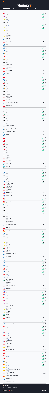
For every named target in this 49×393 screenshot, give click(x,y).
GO (6, 8)
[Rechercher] (30, 6)
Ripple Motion (44, 390)
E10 (13, 8)
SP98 (28, 8)
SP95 (21, 8)
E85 (35, 8)
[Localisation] (28, 6)
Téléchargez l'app (28, 1)
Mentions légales (44, 388)
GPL (42, 8)
